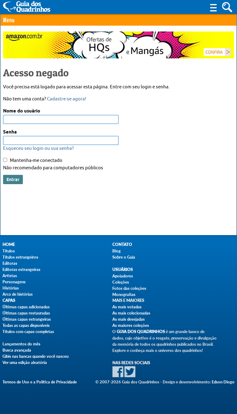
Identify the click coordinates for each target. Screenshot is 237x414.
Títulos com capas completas (28, 331)
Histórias (10, 287)
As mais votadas (127, 306)
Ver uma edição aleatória (24, 362)
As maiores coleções (130, 325)
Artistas (9, 275)
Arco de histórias (17, 294)
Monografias (123, 294)
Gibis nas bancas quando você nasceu (35, 356)
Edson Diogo (223, 381)
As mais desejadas (128, 319)
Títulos (8, 250)
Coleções (120, 282)
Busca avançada (16, 350)
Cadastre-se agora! (66, 99)
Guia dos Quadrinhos (141, 331)
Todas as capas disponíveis (26, 325)
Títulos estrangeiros (20, 257)
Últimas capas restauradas (26, 312)
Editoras (9, 263)
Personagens (14, 281)
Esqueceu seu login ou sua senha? (38, 148)
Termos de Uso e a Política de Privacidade (39, 381)
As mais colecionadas (131, 312)
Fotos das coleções (129, 288)
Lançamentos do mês (21, 343)
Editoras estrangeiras (21, 269)
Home (8, 244)
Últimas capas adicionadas (26, 306)
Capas (8, 300)
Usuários (122, 269)
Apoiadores (122, 275)
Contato (122, 244)
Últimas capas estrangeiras (26, 319)
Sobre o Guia (123, 257)
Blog (116, 250)
